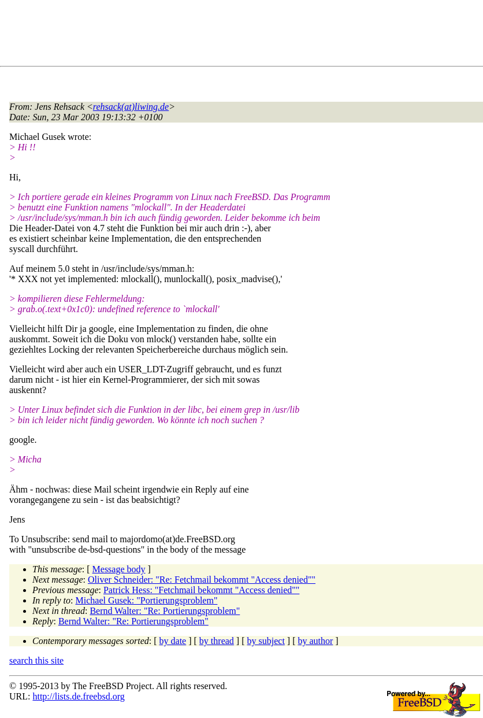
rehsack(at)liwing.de (131, 107)
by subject (266, 641)
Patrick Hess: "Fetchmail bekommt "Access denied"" (201, 590)
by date (173, 641)
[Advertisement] (219, 35)
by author (315, 641)
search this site (36, 660)
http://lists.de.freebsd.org (78, 696)
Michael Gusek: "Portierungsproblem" (147, 600)
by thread (216, 641)
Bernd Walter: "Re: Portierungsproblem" (165, 611)
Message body (119, 569)
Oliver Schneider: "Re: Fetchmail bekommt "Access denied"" (201, 579)
